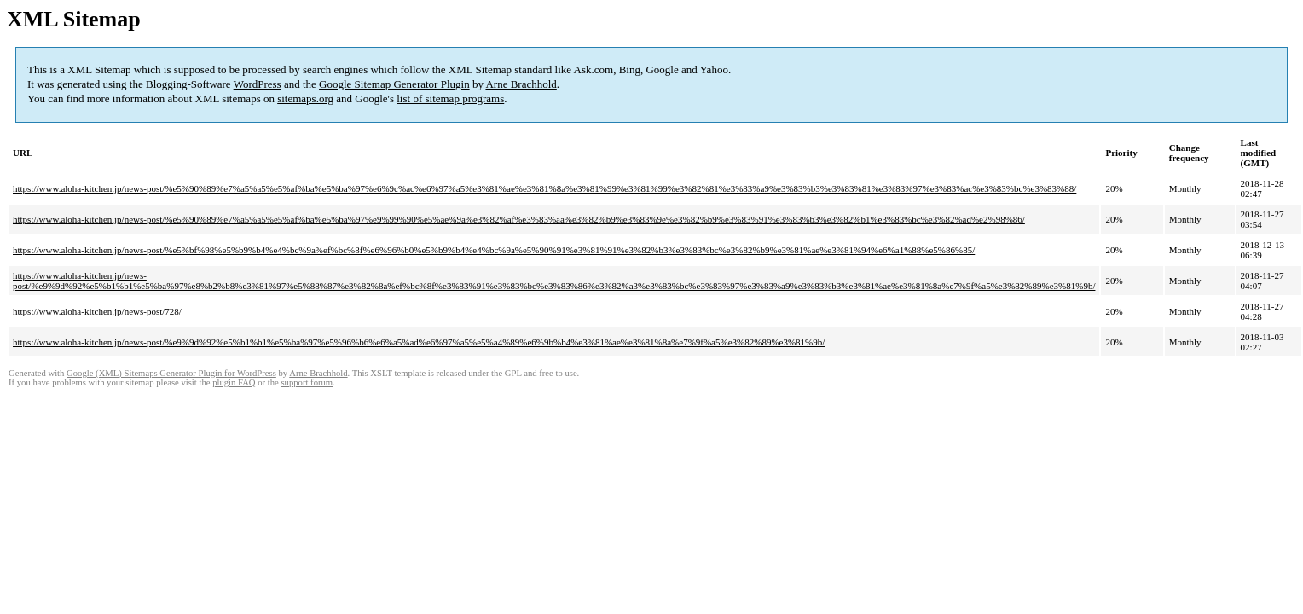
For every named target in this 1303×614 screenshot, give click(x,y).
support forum (307, 382)
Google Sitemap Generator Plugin (394, 84)
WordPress (257, 84)
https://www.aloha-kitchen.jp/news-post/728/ (97, 311)
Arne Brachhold (520, 84)
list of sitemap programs (450, 98)
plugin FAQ (233, 382)
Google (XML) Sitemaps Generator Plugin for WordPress (171, 373)
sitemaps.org (305, 98)
